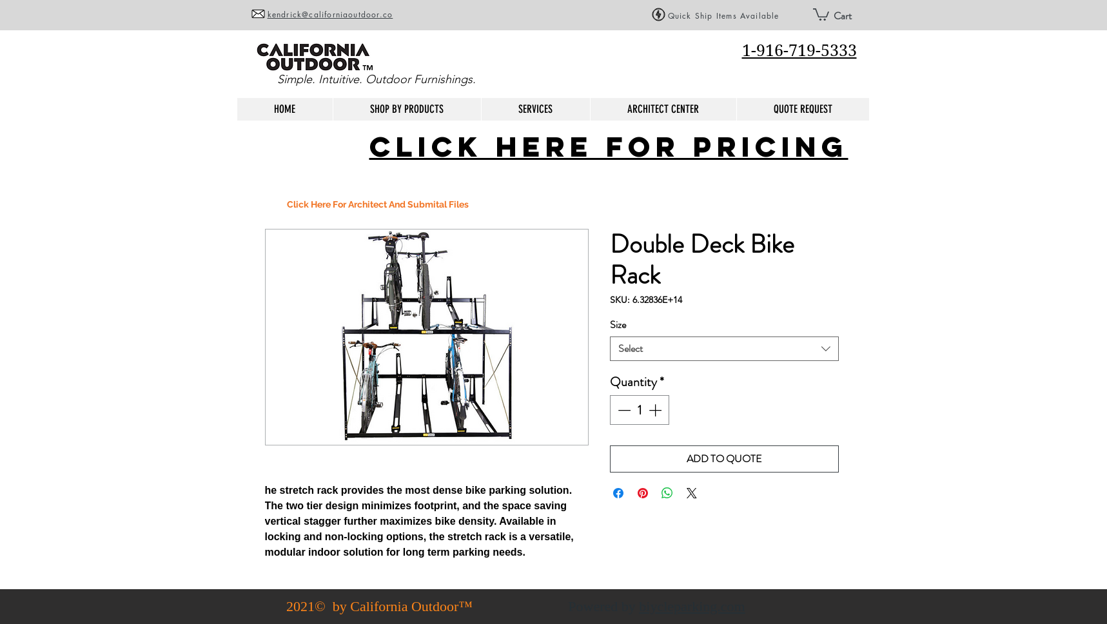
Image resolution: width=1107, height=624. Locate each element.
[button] (821, 14)
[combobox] (724, 348)
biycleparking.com (692, 606)
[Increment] (656, 410)
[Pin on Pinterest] (643, 493)
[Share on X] (692, 493)
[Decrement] (623, 410)
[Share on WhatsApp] (667, 493)
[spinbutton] (639, 410)
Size (618, 324)
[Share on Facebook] (618, 493)
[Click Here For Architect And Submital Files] (378, 204)
